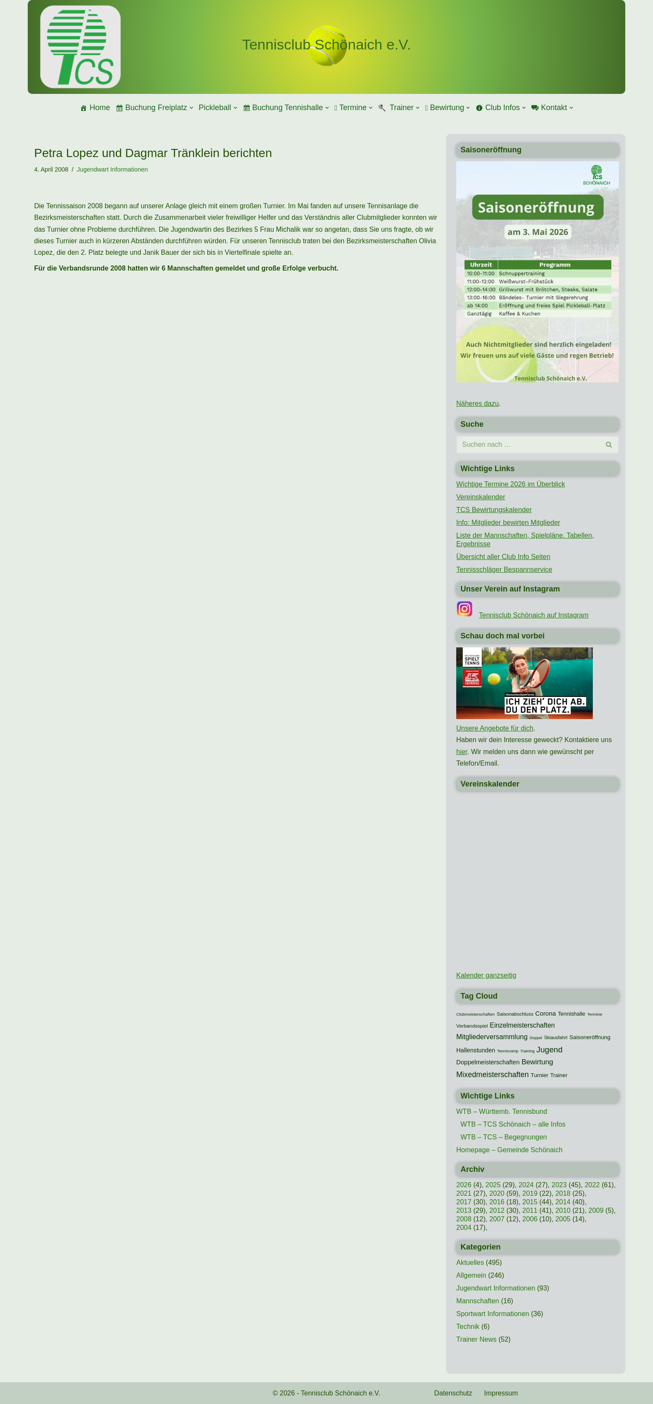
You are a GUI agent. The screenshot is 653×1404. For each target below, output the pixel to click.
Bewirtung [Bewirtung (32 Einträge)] (537, 1062)
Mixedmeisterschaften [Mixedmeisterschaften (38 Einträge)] (492, 1074)
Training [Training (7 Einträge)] (527, 1051)
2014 (563, 1202)
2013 (464, 1210)
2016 (496, 1202)
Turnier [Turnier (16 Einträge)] (539, 1075)
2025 (493, 1184)
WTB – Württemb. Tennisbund (501, 1111)
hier (461, 751)
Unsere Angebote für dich (494, 728)
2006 (530, 1219)
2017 (464, 1202)
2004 (464, 1227)
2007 (496, 1219)
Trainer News (476, 1339)
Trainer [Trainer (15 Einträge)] (558, 1075)
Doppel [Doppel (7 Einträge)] (536, 1038)
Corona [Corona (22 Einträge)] (545, 1013)
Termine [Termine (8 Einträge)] (594, 1014)
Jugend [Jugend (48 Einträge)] (549, 1049)
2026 (464, 1184)
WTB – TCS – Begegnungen (504, 1137)
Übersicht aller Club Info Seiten (503, 556)
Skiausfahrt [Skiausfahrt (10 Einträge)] (556, 1037)
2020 (496, 1193)
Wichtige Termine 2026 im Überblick (510, 484)
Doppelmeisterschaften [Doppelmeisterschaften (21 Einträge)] (487, 1062)
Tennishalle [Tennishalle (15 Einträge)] (571, 1014)
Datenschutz (453, 1393)
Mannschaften (477, 1301)
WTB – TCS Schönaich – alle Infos (513, 1124)
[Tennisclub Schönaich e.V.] (326, 44)
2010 (563, 1210)
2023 (559, 1184)
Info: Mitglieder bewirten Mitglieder (508, 522)
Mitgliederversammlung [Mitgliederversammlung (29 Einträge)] (492, 1036)
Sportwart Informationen (492, 1313)
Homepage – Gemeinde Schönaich (509, 1149)
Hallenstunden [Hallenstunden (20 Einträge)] (475, 1050)
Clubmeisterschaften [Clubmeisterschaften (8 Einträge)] (475, 1014)
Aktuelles (470, 1262)
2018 (563, 1193)
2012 (496, 1210)
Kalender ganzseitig (486, 975)
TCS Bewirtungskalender (494, 509)
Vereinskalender (480, 497)
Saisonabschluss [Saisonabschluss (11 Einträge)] (515, 1014)
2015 (530, 1202)
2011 (530, 1210)
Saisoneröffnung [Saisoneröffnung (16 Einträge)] (589, 1037)
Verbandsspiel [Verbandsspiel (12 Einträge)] (472, 1026)
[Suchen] (528, 445)
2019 (530, 1193)
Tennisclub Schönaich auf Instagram (534, 615)
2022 (592, 1184)
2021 (464, 1193)
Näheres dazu (477, 403)
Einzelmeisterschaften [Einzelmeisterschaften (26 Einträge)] (522, 1025)
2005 (563, 1219)
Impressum (501, 1393)
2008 (464, 1219)
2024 (526, 1184)
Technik (467, 1326)
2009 (596, 1210)
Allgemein (471, 1275)
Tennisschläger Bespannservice (504, 569)
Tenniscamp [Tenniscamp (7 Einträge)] (508, 1051)
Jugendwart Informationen (112, 169)
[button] (191, 108)
